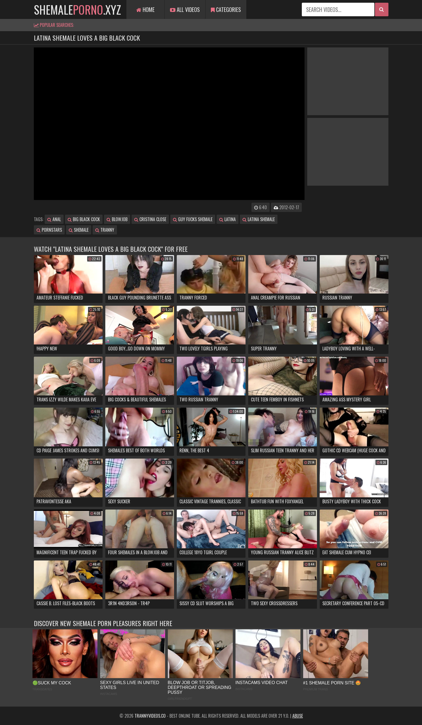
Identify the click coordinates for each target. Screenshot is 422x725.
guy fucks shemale (192, 219)
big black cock (84, 219)
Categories (226, 9)
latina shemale (259, 219)
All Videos (185, 9)
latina (227, 219)
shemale (79, 230)
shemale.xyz (77, 9)
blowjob (117, 219)
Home (145, 9)
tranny (104, 230)
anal (54, 219)
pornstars (49, 230)
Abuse (297, 716)
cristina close (150, 219)
